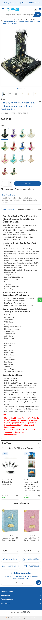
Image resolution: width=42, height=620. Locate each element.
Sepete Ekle (28, 184)
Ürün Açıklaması (8, 209)
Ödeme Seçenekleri (25, 209)
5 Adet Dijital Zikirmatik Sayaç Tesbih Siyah (8, 482)
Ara (37, 15)
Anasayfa (5, 20)
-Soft (8, 618)
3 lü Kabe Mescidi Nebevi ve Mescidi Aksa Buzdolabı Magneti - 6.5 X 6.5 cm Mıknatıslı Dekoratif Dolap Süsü (32, 485)
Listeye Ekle (7, 189)
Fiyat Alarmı (20, 189)
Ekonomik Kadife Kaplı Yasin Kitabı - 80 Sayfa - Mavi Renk (10, 538)
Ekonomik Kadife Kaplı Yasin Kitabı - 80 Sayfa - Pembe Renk (32, 538)
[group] (21, 56)
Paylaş (31, 189)
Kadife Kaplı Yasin (32, 20)
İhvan (3, 99)
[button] (17, 88)
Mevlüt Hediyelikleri (17, 20)
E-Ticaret (14, 618)
